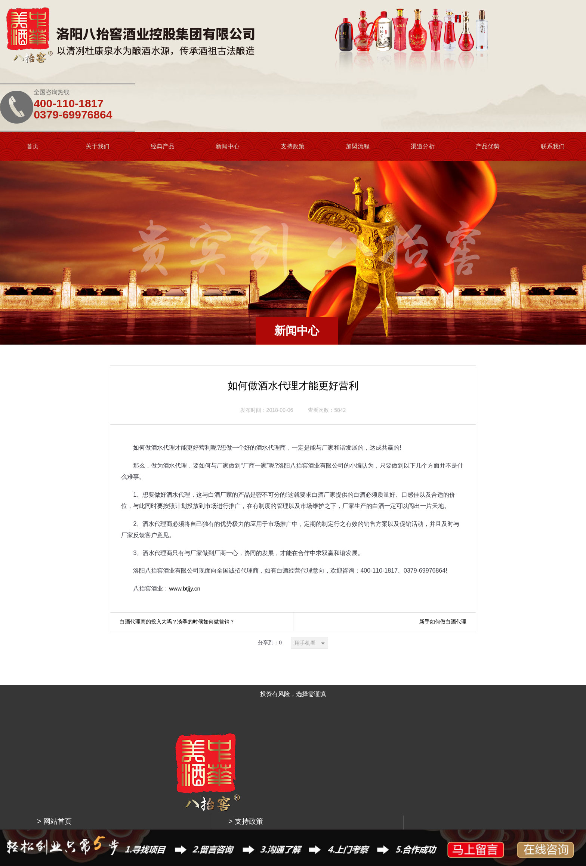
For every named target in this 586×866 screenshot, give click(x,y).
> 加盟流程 (277, 704)
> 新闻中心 (188, 741)
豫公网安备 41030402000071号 (319, 816)
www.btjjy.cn (185, 535)
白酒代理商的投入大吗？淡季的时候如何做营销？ (177, 568)
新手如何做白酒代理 (442, 568)
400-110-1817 (508, 28)
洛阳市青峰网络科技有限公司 (407, 816)
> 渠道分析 (277, 722)
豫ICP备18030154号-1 (260, 816)
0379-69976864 (512, 39)
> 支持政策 (277, 685)
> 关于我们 (188, 704)
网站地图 (448, 816)
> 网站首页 (188, 685)
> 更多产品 (188, 722)
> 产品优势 (277, 741)
